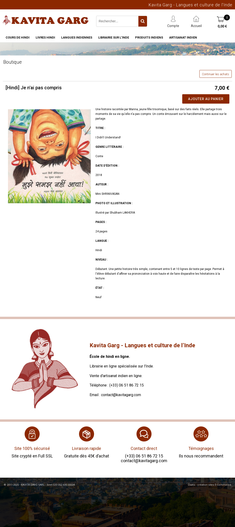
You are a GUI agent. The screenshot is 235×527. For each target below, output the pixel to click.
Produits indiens (149, 37)
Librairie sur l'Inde (113, 37)
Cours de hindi (18, 37)
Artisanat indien (183, 37)
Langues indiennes (76, 37)
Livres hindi (45, 37)
